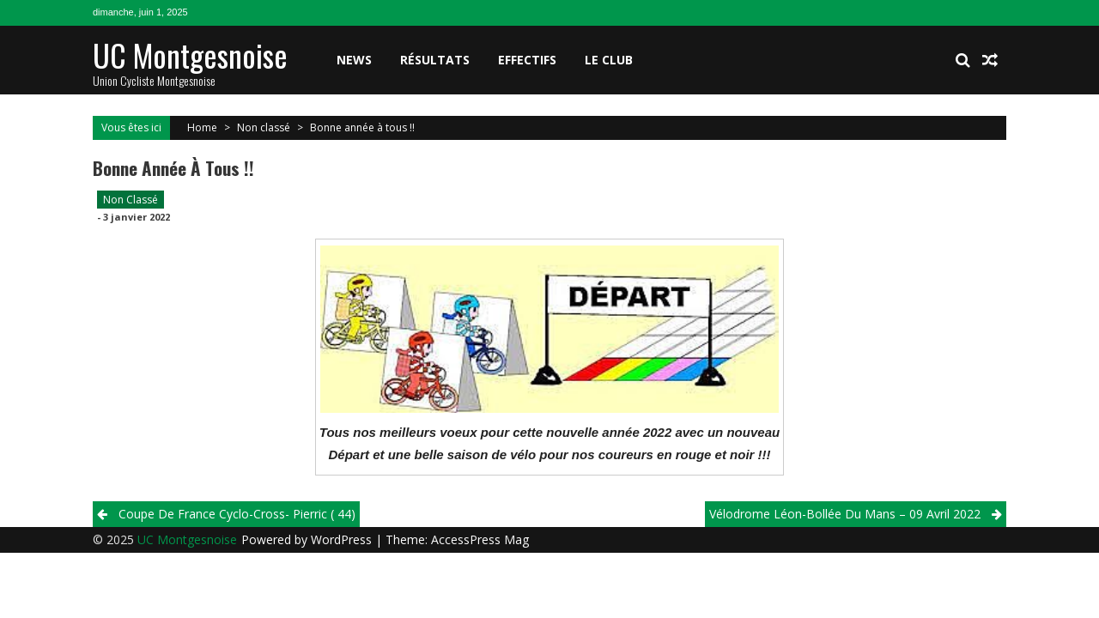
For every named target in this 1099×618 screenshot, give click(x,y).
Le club (609, 60)
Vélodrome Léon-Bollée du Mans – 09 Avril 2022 (845, 514)
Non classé (263, 127)
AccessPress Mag (480, 539)
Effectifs (527, 60)
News (354, 60)
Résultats (435, 60)
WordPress (343, 539)
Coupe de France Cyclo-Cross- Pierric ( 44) (236, 514)
